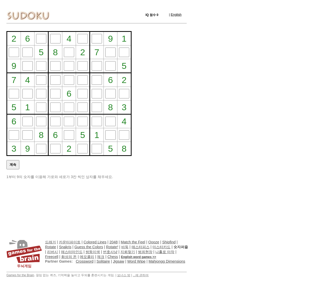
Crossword (84, 261)
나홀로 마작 (164, 252)
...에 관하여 (141, 275)
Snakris (65, 247)
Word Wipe (136, 261)
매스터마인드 (72, 252)
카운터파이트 (70, 242)
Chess (112, 257)
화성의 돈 (69, 257)
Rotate (50, 247)
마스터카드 (161, 247)
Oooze (153, 242)
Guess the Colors (88, 247)
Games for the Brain (20, 275)
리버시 (52, 252)
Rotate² (112, 247)
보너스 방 (123, 275)
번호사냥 (110, 252)
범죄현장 (145, 252)
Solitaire (103, 261)
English (176, 14)
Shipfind (169, 242)
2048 (113, 242)
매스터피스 (141, 247)
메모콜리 (87, 257)
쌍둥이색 (92, 252)
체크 (100, 257)
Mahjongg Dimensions (167, 261)
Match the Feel (133, 242)
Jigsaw (118, 261)
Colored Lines (95, 242)
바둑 (124, 247)
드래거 (50, 242)
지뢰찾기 (128, 252)
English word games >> (138, 257)
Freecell (51, 257)
